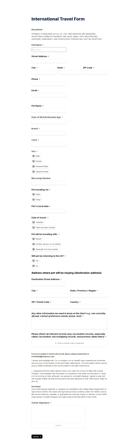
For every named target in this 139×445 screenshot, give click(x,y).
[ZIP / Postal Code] (50, 307)
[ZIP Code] (95, 72)
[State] (69, 72)
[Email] (48, 95)
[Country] (89, 307)
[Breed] (48, 133)
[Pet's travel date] (48, 211)
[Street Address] (48, 61)
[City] (43, 72)
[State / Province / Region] (89, 295)
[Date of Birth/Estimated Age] (48, 122)
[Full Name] (48, 50)
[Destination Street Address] (48, 284)
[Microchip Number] (48, 183)
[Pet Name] (48, 110)
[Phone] (48, 84)
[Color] (48, 145)
